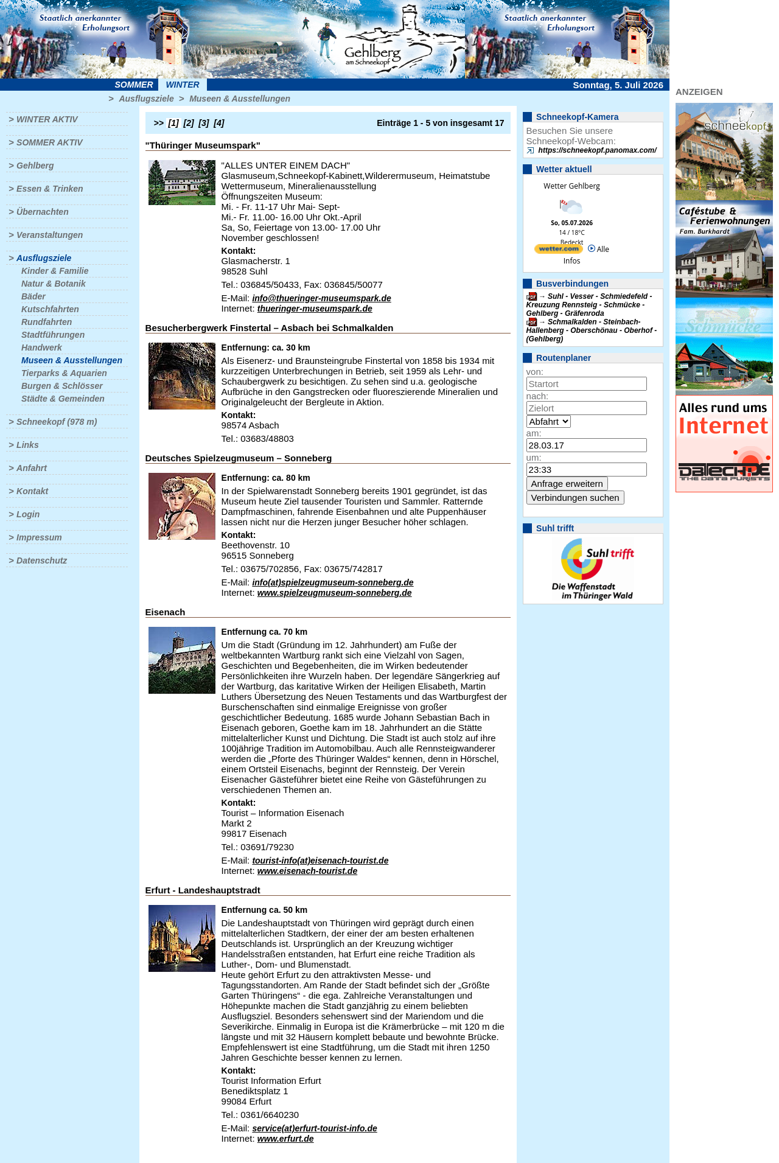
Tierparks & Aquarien (64, 373)
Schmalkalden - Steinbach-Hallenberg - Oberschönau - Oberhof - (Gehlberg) (591, 330)
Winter (182, 84)
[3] (203, 123)
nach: (537, 396)
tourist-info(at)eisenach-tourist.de (320, 860)
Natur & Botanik (53, 283)
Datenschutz (41, 560)
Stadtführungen (53, 335)
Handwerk (41, 347)
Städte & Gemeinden (63, 398)
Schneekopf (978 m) (56, 422)
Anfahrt (31, 468)
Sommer (134, 84)
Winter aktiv (47, 119)
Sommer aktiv (49, 142)
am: (534, 433)
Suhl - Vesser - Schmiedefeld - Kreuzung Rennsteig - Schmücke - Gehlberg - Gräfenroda (589, 305)
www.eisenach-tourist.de (307, 871)
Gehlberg (35, 165)
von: (534, 371)
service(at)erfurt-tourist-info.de (314, 1128)
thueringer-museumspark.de (314, 308)
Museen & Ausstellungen (239, 98)
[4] (218, 123)
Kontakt (32, 491)
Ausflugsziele (146, 98)
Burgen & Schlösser (62, 386)
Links (27, 445)
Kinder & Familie (54, 271)
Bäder (33, 296)
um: (534, 457)
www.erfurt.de (285, 1139)
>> (159, 123)
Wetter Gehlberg (571, 186)
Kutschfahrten (50, 309)
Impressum (39, 537)
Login (28, 514)
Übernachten (42, 212)
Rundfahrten (46, 322)
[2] (189, 123)
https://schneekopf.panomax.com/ (598, 150)
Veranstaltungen (49, 235)
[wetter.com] (558, 251)
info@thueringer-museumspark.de (321, 298)
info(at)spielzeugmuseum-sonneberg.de (332, 582)
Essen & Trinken (49, 189)
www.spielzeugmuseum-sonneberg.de (334, 593)
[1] (173, 123)
